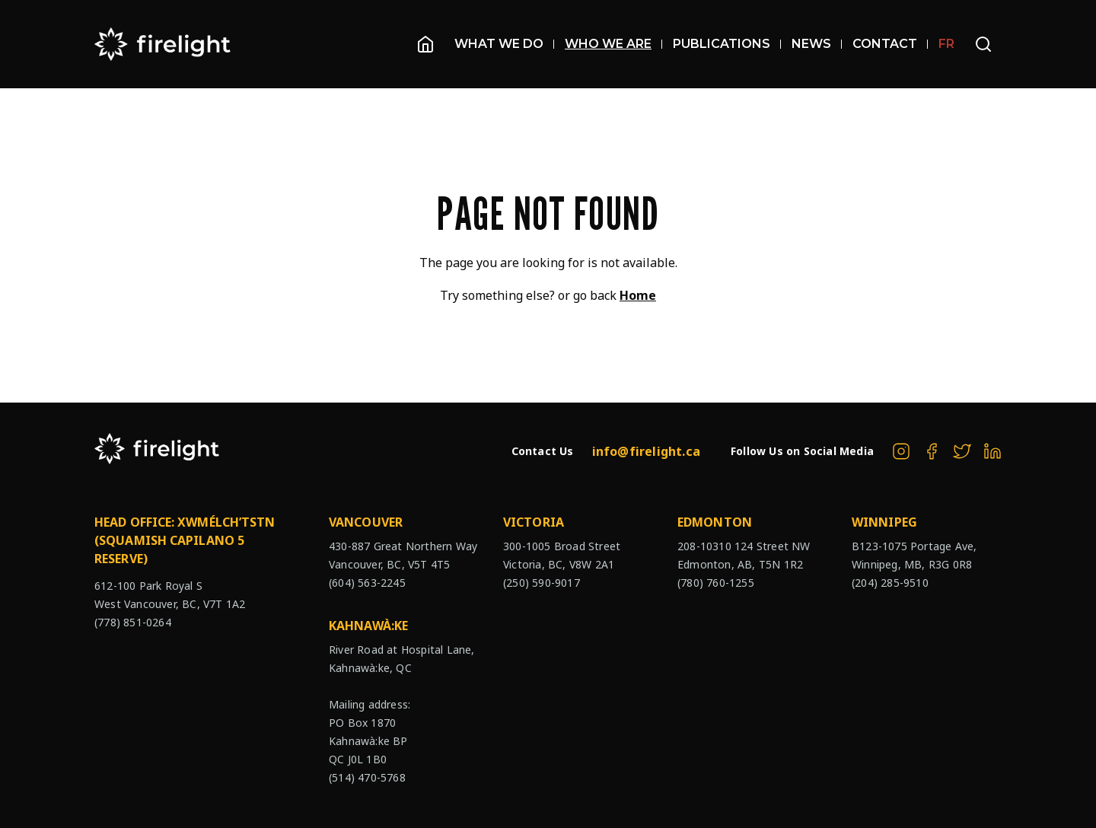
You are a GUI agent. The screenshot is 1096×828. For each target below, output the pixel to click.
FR (946, 44)
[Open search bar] (983, 44)
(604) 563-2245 (367, 582)
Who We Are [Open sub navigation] (613, 44)
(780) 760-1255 (715, 582)
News (817, 44)
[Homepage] (425, 44)
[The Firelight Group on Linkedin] (992, 451)
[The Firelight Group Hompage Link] (162, 44)
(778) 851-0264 (132, 622)
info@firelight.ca (646, 451)
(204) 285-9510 (890, 582)
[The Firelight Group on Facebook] (931, 451)
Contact (890, 44)
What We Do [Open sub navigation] (504, 44)
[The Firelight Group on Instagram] (901, 451)
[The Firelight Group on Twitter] (962, 451)
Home (638, 295)
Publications (727, 44)
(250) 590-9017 (541, 582)
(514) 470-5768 (367, 777)
